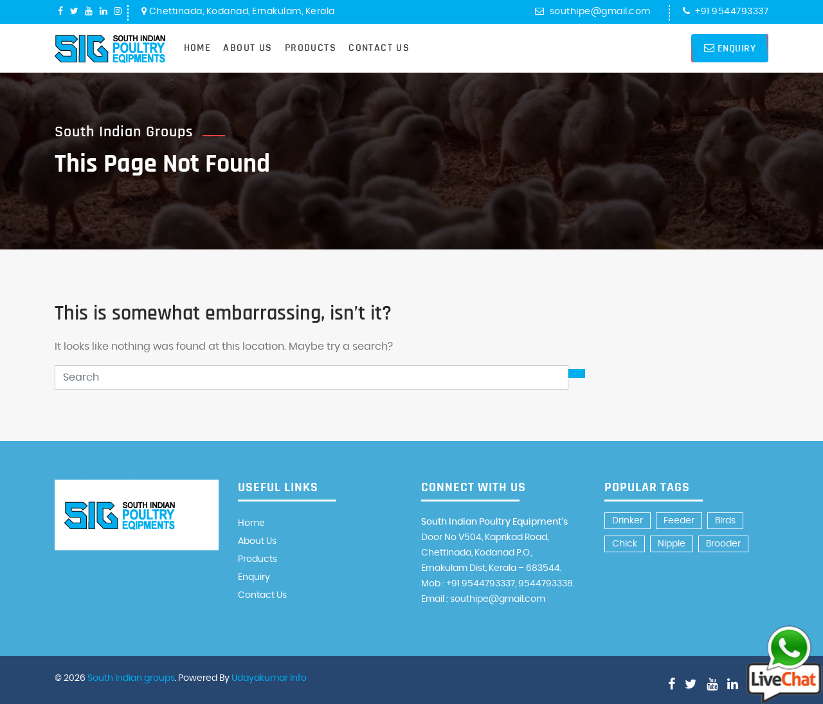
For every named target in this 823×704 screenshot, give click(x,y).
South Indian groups (131, 678)
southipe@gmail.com (593, 11)
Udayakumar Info (269, 678)
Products (310, 47)
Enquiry (730, 48)
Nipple (671, 543)
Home (198, 47)
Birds (725, 520)
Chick (624, 543)
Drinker (627, 520)
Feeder (679, 520)
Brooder (723, 543)
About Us (247, 47)
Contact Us (379, 47)
